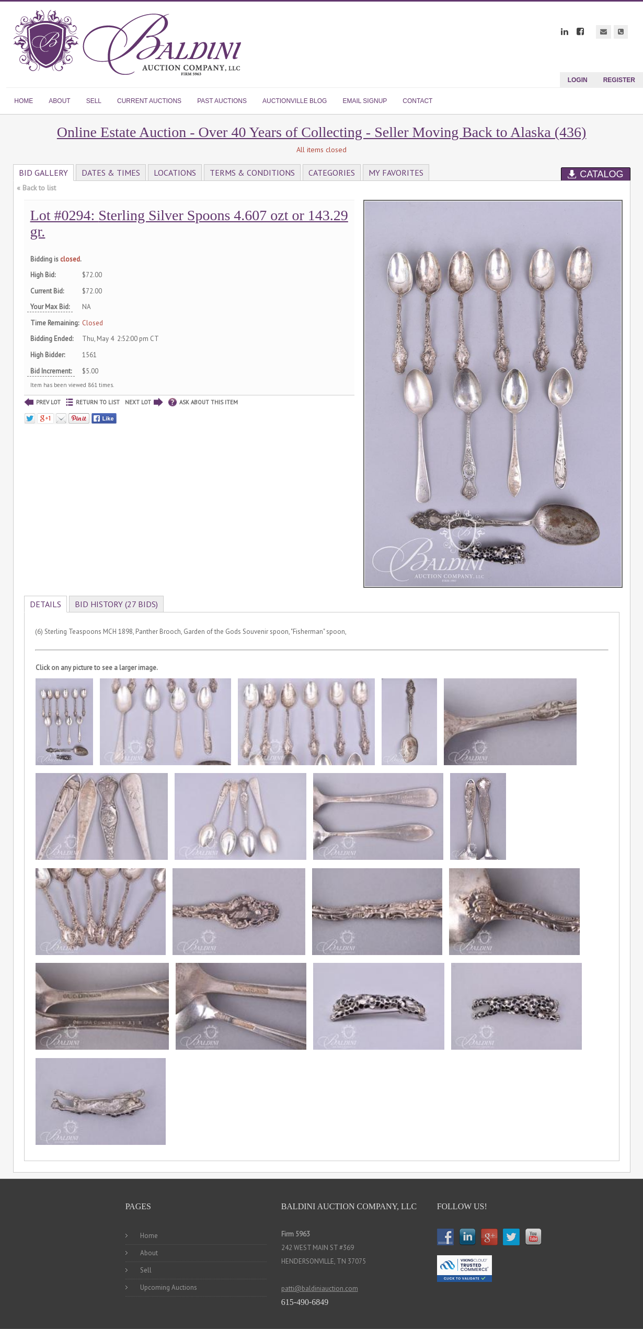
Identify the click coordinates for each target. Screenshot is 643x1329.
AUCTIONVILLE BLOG (294, 101)
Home (149, 1235)
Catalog (595, 174)
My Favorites (396, 172)
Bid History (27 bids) (116, 604)
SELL (93, 101)
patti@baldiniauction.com (319, 1288)
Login (578, 80)
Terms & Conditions (252, 172)
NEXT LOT (144, 402)
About (149, 1252)
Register (619, 80)
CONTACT (417, 101)
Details (45, 604)
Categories (331, 172)
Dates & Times (111, 172)
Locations (175, 172)
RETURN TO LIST (93, 402)
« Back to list (36, 187)
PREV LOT (42, 402)
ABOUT (59, 101)
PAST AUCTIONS (222, 101)
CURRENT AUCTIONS (149, 101)
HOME (23, 101)
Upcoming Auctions (168, 1287)
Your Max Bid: (50, 306)
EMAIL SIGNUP (364, 101)
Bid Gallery (43, 172)
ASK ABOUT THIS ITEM (203, 402)
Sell (146, 1270)
